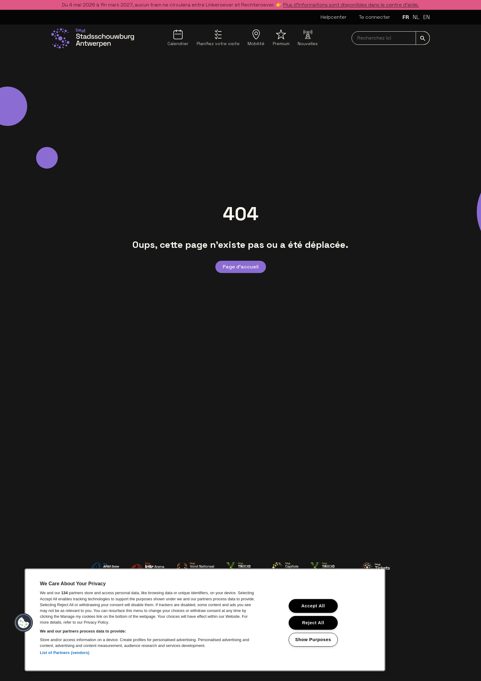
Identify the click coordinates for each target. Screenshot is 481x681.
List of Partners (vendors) (65, 652)
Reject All (313, 622)
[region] (205, 619)
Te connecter (374, 17)
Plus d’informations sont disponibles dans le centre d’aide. (351, 5)
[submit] (423, 38)
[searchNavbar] (391, 38)
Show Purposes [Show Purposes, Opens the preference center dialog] (313, 639)
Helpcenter (334, 17)
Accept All (313, 605)
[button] (23, 623)
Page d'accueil (241, 267)
